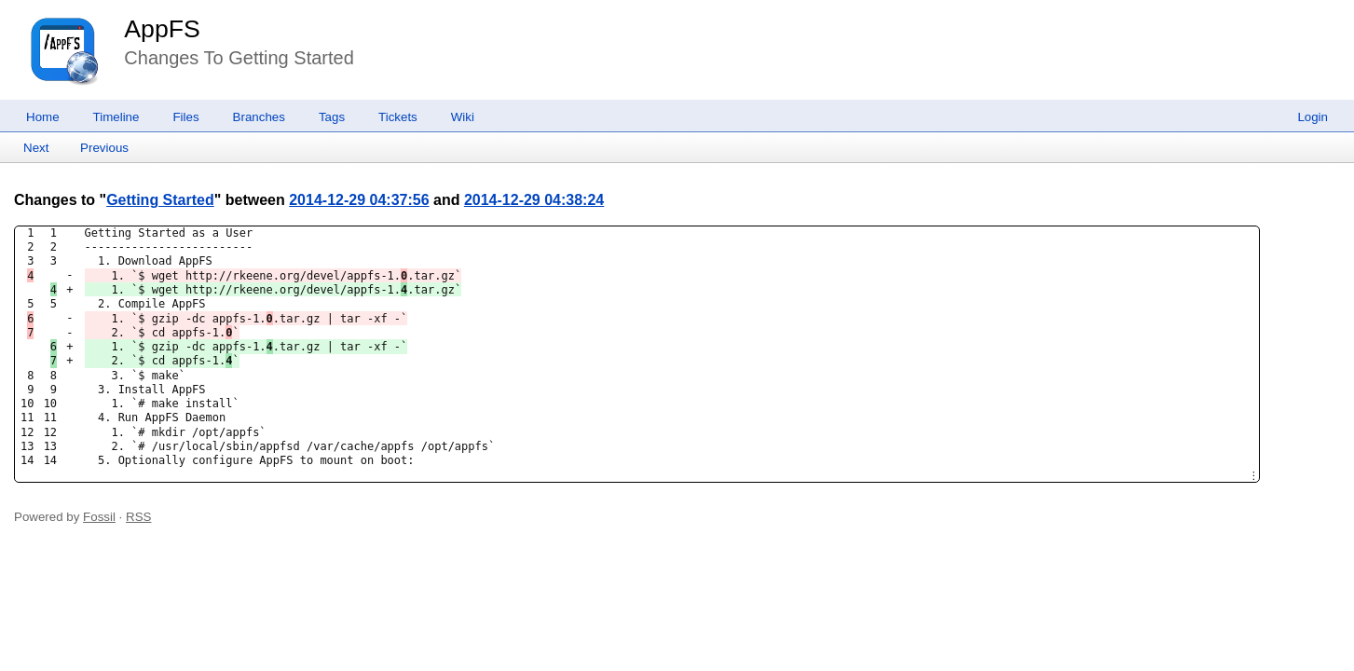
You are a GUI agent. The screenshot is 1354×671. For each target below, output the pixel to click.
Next (35, 148)
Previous (104, 148)
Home (43, 117)
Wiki (462, 117)
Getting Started (160, 200)
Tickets (397, 117)
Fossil (99, 517)
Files (185, 117)
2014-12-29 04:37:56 (359, 200)
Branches (259, 117)
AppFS (162, 29)
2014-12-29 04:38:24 (534, 200)
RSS (138, 517)
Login (1312, 117)
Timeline (116, 117)
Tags (332, 117)
